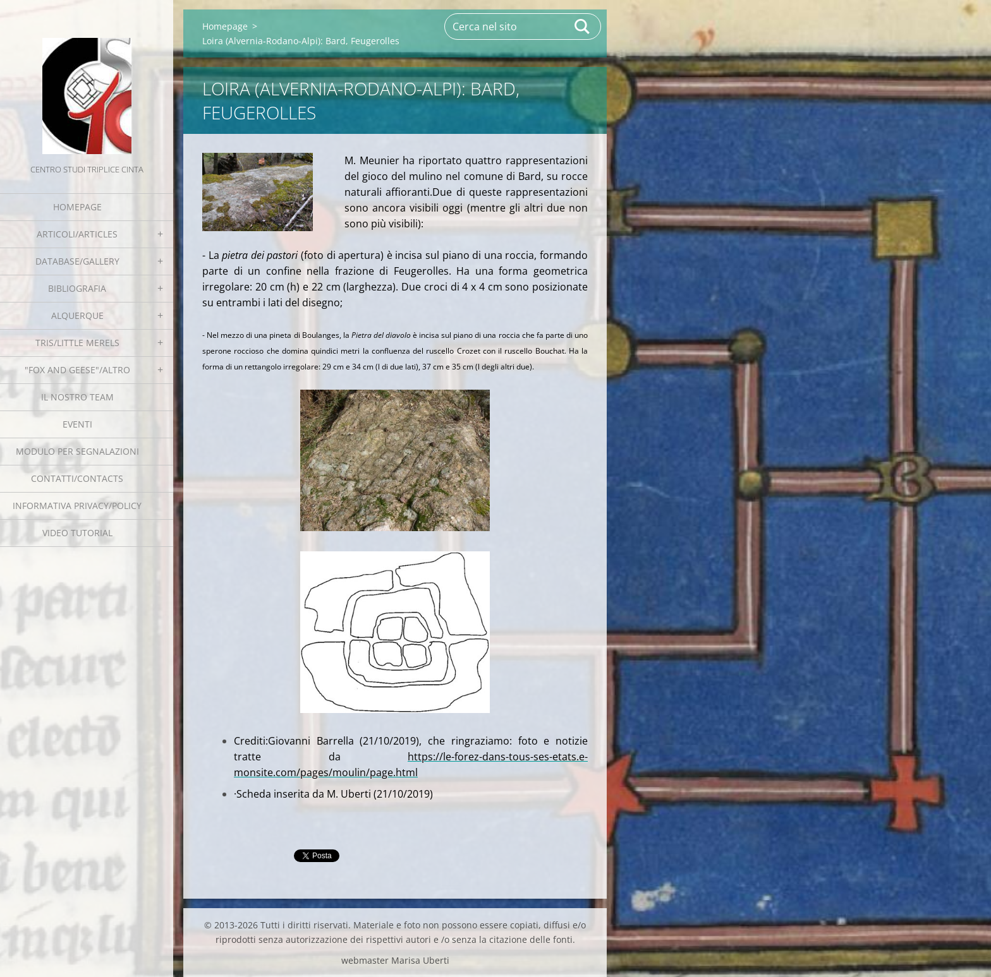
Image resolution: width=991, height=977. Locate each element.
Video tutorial (77, 533)
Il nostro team (77, 397)
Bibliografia (77, 288)
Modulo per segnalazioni (77, 451)
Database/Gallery (77, 261)
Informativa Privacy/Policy (77, 506)
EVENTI (77, 424)
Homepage (77, 207)
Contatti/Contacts (77, 478)
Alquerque (77, 315)
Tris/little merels (77, 343)
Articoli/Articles (77, 234)
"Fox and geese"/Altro (77, 370)
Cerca (583, 26)
